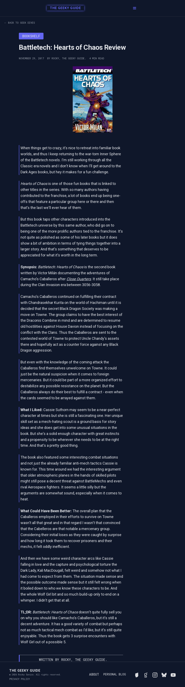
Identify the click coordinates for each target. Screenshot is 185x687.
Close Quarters (79, 279)
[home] (64, 8)
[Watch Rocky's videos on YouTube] (173, 674)
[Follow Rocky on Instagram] (154, 674)
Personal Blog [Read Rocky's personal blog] (114, 674)
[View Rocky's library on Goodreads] (145, 674)
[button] (134, 8)
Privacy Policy (19, 679)
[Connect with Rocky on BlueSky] (164, 674)
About (94, 674)
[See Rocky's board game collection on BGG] (136, 674)
